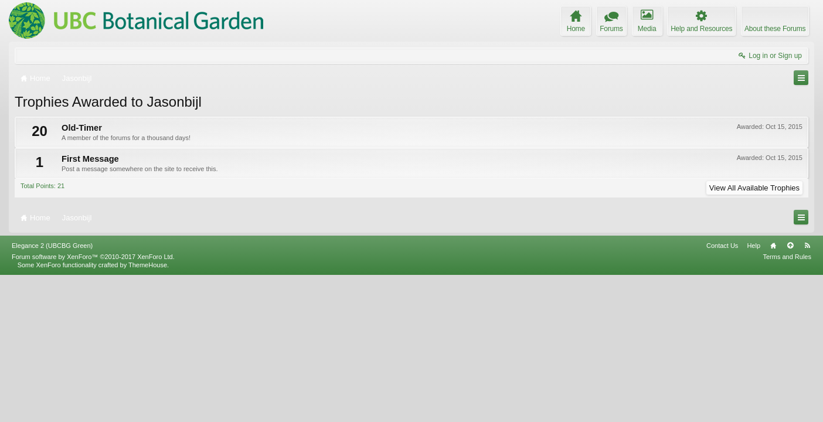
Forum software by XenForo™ (93, 403)
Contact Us (722, 392)
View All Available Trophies (754, 187)
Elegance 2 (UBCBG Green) (52, 392)
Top (790, 392)
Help (753, 392)
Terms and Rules (787, 403)
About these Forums (774, 29)
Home (773, 392)
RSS (807, 392)
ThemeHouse (147, 411)
